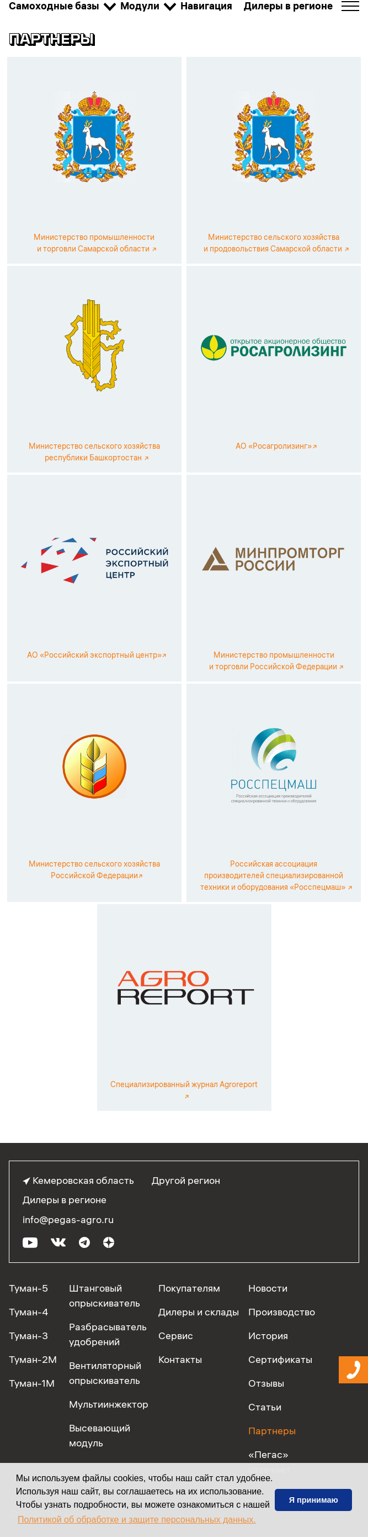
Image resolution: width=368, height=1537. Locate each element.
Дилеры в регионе (64, 1199)
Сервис (175, 1335)
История (268, 1335)
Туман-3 (28, 1335)
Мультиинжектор (108, 1404)
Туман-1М (32, 1383)
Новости (267, 1288)
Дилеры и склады (198, 1311)
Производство (281, 1311)
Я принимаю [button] (313, 1500)
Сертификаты (280, 1359)
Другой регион (186, 1180)
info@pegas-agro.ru (68, 1219)
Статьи (264, 1406)
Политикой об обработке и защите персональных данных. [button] (137, 1519)
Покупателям (189, 1288)
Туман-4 (29, 1311)
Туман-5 (28, 1288)
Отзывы (266, 1383)
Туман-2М (33, 1359)
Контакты (180, 1359)
